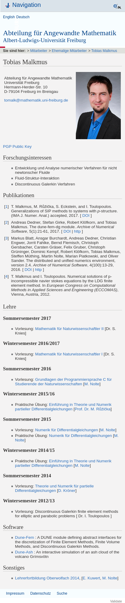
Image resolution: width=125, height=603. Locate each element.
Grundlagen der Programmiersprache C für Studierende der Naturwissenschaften (63, 381)
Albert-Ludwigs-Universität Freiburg (44, 40)
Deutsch (22, 17)
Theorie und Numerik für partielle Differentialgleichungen (54, 488)
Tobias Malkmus (104, 51)
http (77, 231)
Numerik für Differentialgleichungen (66, 430)
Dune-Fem (24, 537)
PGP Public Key (17, 146)
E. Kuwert (91, 578)
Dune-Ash (24, 552)
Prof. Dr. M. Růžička (92, 409)
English (9, 17)
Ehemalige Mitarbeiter (69, 51)
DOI (86, 215)
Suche (62, 593)
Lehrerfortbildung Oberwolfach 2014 (47, 578)
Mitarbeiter (38, 51)
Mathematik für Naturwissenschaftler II (69, 328)
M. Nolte (92, 384)
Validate (116, 601)
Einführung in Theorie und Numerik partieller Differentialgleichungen (63, 406)
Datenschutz (40, 593)
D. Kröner (67, 490)
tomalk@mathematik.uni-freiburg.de (36, 100)
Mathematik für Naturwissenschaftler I (69, 354)
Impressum (15, 593)
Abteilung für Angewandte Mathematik (59, 33)
